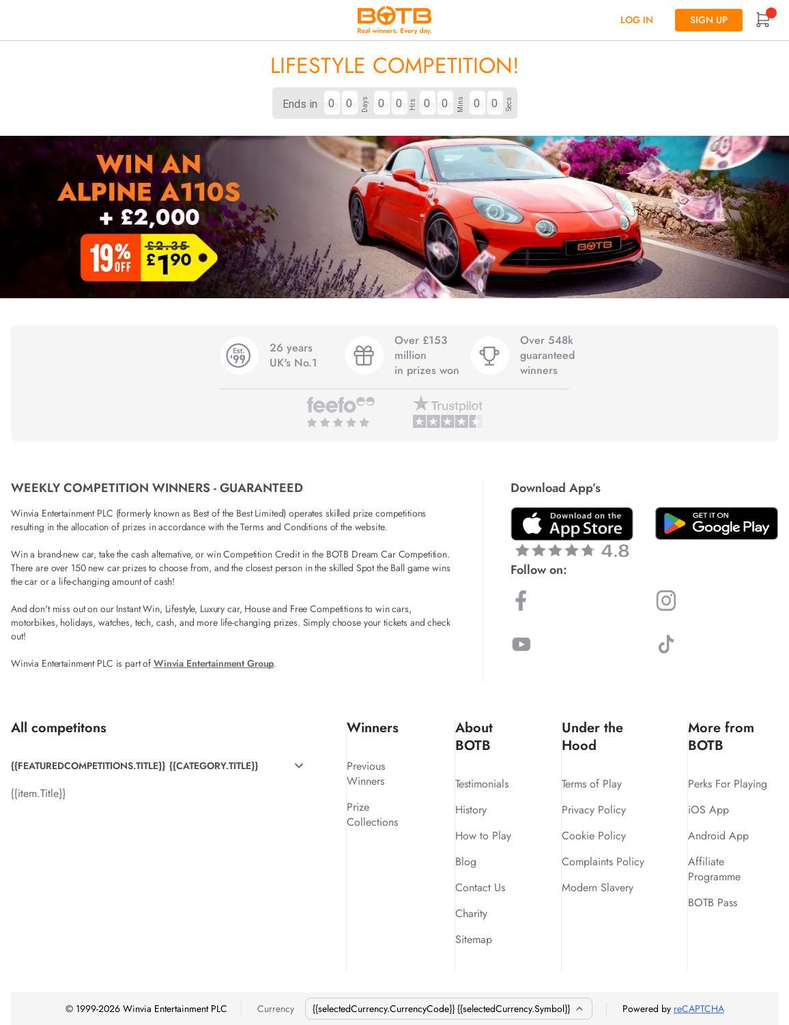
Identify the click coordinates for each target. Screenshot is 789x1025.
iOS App (708, 810)
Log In (636, 20)
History (471, 810)
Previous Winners (366, 773)
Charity (471, 913)
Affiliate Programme (714, 869)
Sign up (709, 20)
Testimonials (481, 784)
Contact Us (480, 887)
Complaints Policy (603, 861)
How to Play (483, 835)
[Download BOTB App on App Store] (572, 532)
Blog (465, 861)
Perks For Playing (727, 784)
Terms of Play (592, 784)
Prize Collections (372, 814)
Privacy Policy (594, 810)
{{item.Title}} (38, 793)
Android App (718, 835)
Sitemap (473, 939)
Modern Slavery (597, 887)
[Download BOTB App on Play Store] (716, 523)
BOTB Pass (712, 902)
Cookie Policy (594, 835)
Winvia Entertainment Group (214, 663)
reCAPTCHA (699, 1008)
